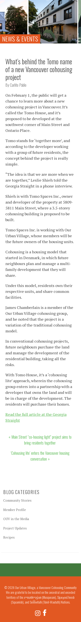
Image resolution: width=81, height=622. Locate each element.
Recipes (9, 537)
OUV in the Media (16, 519)
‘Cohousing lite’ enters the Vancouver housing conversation (40, 456)
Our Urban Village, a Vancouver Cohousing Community (11, 11)
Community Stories (17, 500)
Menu (75, 5)
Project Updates (15, 528)
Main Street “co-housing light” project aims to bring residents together (41, 440)
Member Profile (14, 510)
